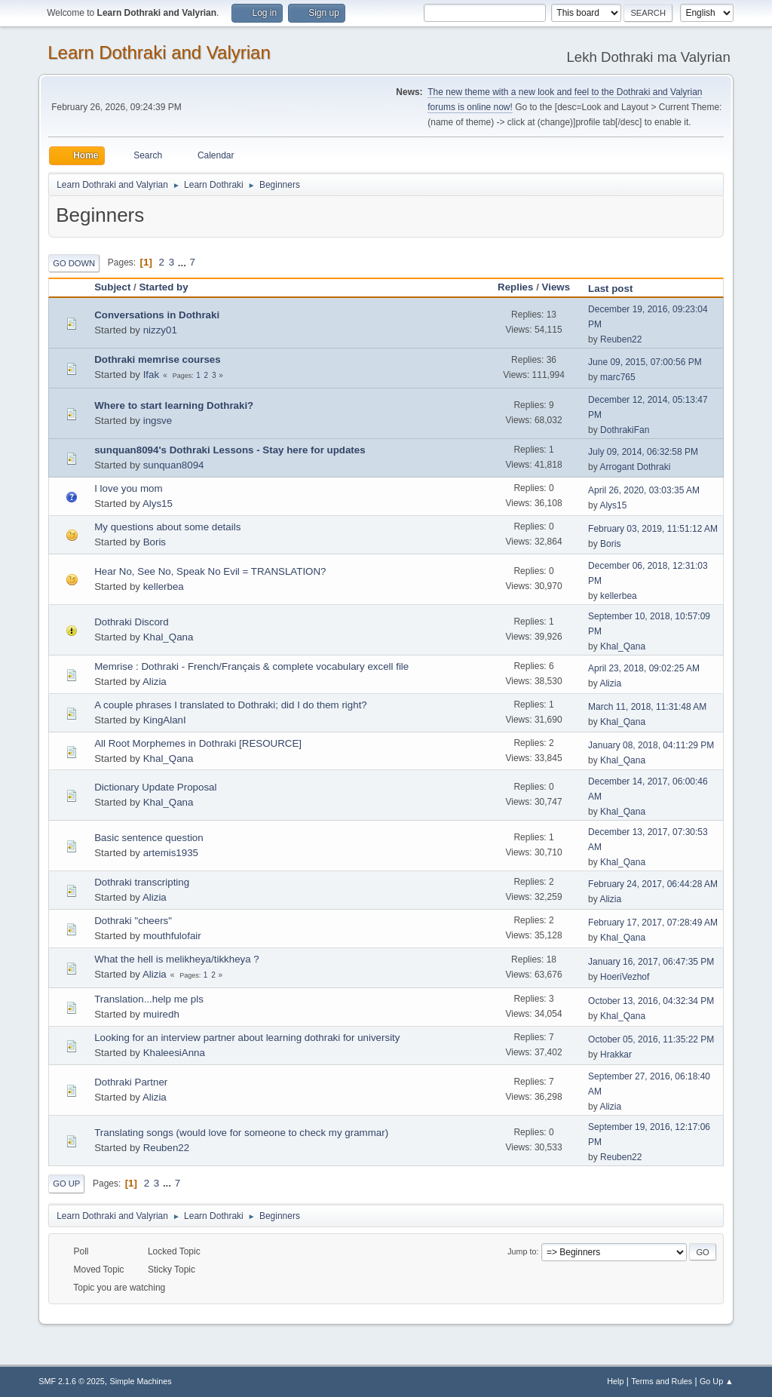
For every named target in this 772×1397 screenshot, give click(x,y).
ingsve (158, 420)
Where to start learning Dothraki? (173, 405)
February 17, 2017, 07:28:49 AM (653, 922)
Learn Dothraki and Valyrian (159, 52)
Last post (617, 288)
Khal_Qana (168, 637)
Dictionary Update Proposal (155, 787)
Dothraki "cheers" (133, 920)
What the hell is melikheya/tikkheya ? (176, 959)
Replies (515, 287)
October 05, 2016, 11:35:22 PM (651, 1039)
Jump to (521, 1251)
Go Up (66, 1183)
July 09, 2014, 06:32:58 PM (643, 452)
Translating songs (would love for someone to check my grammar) (241, 1132)
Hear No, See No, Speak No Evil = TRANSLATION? (210, 571)
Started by (163, 287)
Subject (112, 287)
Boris (154, 542)
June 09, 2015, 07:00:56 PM (645, 362)
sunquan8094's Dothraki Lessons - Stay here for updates (229, 450)
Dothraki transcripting (141, 882)
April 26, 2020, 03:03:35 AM (644, 490)
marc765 (618, 377)
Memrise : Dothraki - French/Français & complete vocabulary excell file (251, 666)
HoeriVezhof (624, 977)
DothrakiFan (624, 430)
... (183, 262)
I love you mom (128, 488)
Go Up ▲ (717, 1381)
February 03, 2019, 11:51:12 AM (653, 528)
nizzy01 (160, 330)
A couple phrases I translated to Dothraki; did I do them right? (230, 705)
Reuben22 (621, 339)
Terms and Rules (661, 1381)
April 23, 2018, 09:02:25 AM (644, 668)
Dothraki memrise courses (157, 359)
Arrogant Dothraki (634, 467)
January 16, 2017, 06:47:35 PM (651, 961)
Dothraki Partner (130, 1082)
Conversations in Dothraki (156, 315)
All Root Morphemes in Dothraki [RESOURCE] (198, 743)
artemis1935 (170, 852)
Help (615, 1381)
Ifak (151, 374)
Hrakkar (616, 1054)
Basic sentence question (148, 837)
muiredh (161, 1014)
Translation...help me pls (149, 999)
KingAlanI (164, 720)
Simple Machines (141, 1381)
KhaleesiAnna (174, 1052)
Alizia (154, 681)
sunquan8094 (173, 465)
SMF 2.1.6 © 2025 (71, 1381)
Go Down (74, 263)
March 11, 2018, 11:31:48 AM (647, 707)
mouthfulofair (172, 935)
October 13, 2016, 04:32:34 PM (651, 1001)
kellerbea (163, 586)
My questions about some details (167, 527)
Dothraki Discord (131, 622)
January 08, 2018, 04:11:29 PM (651, 745)
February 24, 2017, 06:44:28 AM (653, 884)
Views (556, 287)
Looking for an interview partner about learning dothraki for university (247, 1037)
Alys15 (157, 503)
